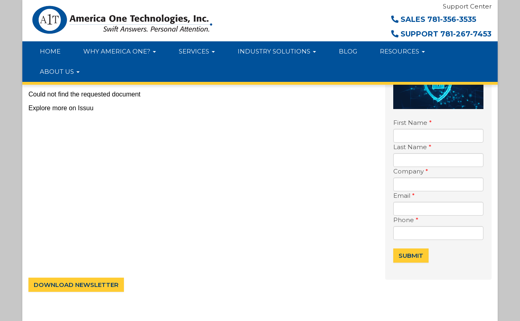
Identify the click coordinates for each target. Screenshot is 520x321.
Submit (411, 255)
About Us (60, 71)
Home (50, 51)
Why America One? (119, 51)
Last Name (412, 147)
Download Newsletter (76, 285)
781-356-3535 (451, 19)
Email (404, 195)
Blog (348, 51)
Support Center (467, 6)
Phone (405, 220)
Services (197, 51)
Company (410, 171)
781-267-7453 (466, 34)
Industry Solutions (277, 51)
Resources (402, 51)
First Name (412, 122)
